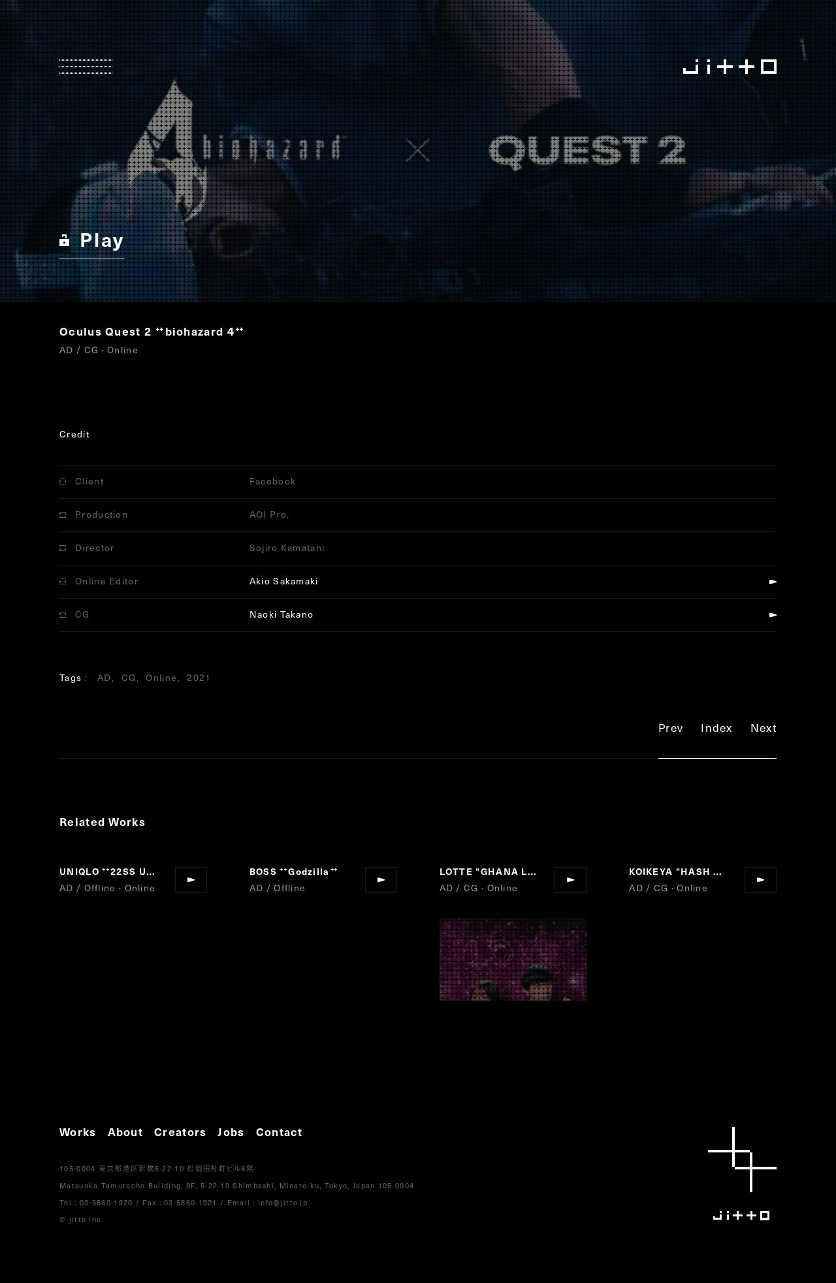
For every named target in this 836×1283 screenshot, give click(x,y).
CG (129, 677)
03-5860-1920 (106, 1202)
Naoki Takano (281, 614)
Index (717, 729)
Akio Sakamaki (284, 581)
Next (763, 729)
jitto (742, 1173)
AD (104, 677)
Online (161, 677)
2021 (199, 677)
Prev (670, 729)
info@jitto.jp (283, 1202)
